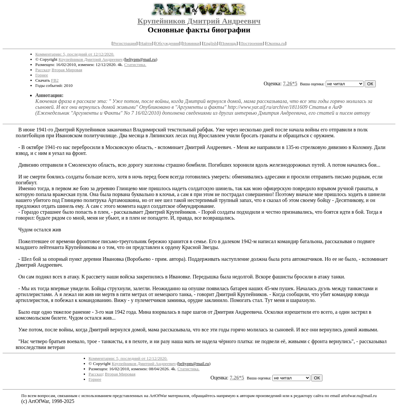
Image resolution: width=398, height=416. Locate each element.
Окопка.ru (276, 43)
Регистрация (124, 43)
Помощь (228, 43)
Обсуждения (167, 43)
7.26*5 (290, 83)
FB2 (55, 80)
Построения (251, 43)
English (210, 43)
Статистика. (135, 64)
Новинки (191, 43)
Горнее (41, 75)
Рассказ (42, 69)
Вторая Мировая (67, 69)
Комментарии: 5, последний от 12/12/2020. (74, 54)
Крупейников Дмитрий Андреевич (198, 21)
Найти (146, 43)
